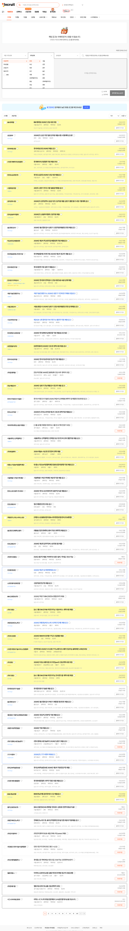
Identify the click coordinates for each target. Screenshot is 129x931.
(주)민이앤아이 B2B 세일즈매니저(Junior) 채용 (50, 833)
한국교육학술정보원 (13, 768)
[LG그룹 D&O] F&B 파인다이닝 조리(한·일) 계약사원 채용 (53, 675)
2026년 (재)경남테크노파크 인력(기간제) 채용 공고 (51, 623)
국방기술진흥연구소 (13, 293)
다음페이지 (80, 913)
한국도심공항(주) (12, 175)
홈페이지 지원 (120, 128)
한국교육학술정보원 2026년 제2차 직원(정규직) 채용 (52, 767)
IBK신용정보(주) (12, 596)
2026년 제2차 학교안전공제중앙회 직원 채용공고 (50, 241)
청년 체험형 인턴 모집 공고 (43, 504)
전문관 (72, 17)
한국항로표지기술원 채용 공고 (44, 688)
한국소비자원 (11, 412)
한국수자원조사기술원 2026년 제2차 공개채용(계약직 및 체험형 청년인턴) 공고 (60, 399)
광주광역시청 (11, 201)
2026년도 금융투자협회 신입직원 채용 (47, 214)
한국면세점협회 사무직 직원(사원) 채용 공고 (48, 781)
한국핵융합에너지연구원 (15, 254)
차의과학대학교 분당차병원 (16, 425)
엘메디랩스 (10, 873)
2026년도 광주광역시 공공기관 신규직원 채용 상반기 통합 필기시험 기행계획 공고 (61, 201)
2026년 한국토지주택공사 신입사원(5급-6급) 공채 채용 (52, 280)
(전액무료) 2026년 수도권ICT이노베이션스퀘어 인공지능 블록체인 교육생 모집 (60, 649)
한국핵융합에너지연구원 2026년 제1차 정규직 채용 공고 (53, 254)
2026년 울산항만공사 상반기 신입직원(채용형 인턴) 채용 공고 (54, 227)
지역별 (9, 17)
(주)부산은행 (11, 636)
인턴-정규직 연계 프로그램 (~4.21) (45, 846)
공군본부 (10, 135)
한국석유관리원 (12, 359)
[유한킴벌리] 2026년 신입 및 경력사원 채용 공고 (50, 346)
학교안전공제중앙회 (13, 241)
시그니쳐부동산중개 (13, 899)
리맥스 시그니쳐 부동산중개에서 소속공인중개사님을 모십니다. (55, 899)
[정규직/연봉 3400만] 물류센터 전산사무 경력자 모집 (51, 372)
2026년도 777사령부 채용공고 (44, 754)
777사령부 (11, 754)
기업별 (25, 17)
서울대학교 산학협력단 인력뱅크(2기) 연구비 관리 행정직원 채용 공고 (57, 438)
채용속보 (54, 17)
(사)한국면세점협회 (13, 781)
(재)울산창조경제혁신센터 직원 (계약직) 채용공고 (50, 530)
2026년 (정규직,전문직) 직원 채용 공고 (47, 715)
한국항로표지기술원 (13, 689)
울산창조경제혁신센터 (14, 531)
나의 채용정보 (94, 17)
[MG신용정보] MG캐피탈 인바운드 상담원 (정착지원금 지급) (54, 807)
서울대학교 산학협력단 (14, 438)
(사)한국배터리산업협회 (15, 162)
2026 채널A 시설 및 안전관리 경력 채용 (47, 451)
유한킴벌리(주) (12, 346)
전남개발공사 (11, 386)
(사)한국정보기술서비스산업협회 (17, 649)
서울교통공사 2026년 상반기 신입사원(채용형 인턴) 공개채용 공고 (56, 306)
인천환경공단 (11, 570)
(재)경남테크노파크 (13, 623)
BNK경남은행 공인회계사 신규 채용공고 (47, 794)
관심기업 (14, 116)
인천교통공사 (11, 504)
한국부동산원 (11, 149)
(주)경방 (10, 662)
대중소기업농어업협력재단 (15, 465)
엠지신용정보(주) (12, 807)
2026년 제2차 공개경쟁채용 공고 (45, 570)
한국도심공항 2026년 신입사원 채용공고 (47, 175)
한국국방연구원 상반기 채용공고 (44, 267)
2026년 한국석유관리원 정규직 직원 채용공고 (49, 359)
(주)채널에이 (11, 452)
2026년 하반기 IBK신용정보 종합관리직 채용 (49, 596)
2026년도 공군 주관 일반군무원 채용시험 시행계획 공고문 (53, 135)
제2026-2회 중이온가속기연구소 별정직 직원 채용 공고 (52, 320)
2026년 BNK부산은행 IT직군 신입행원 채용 (49, 636)
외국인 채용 (83, 17)
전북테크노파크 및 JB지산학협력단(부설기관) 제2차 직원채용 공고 (56, 820)
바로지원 (119, 378)
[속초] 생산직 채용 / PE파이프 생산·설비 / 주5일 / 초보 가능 (53, 557)
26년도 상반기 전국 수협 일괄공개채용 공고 (48, 188)
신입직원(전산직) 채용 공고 (43, 583)
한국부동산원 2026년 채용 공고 (44, 148)
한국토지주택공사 (13, 280)
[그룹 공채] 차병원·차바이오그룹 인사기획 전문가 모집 (52, 425)
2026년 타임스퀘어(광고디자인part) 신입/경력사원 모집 (53, 662)
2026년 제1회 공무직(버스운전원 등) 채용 (48, 544)
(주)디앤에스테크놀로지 (15, 741)
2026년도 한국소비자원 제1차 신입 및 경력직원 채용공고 (53, 412)
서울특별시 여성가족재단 (15, 478)
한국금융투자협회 (13, 214)
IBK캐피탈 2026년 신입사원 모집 (45, 122)
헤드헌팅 (63, 17)
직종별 (17, 17)
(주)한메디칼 (11, 886)
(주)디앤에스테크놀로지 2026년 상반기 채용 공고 (50, 741)
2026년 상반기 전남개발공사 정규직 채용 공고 (49, 385)
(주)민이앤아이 (12, 834)
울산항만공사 (11, 228)
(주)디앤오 (10, 610)
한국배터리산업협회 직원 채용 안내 (45, 162)
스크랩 (5, 116)
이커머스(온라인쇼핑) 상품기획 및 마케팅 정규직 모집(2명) (53, 873)
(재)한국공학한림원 (13, 728)
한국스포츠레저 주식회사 (15, 491)
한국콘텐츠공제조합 (13, 333)
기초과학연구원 (12, 320)
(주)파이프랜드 (12, 557)
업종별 (33, 17)
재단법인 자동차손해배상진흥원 (17, 715)
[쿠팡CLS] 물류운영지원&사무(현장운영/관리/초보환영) (53, 517)
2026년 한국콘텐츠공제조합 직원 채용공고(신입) (50, 333)
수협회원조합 (11, 188)
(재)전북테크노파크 (13, 820)
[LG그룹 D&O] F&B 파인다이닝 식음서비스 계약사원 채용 (53, 609)
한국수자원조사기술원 (14, 399)
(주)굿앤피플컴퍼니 (13, 860)
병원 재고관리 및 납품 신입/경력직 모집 (47, 886)
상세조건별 (42, 17)
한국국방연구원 (12, 267)
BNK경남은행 (11, 794)
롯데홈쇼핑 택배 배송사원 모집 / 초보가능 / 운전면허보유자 (53, 860)
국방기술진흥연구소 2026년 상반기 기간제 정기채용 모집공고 (54, 293)
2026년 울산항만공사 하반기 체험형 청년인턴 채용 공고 (52, 702)
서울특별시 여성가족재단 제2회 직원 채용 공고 (49, 478)
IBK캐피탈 (10, 122)
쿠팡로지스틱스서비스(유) (15, 517)
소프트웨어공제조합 (13, 583)
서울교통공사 (11, 307)
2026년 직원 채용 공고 (41, 728)
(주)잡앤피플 (11, 373)
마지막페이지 (84, 913)
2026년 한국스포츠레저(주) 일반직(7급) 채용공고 (50, 491)
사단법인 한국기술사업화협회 (16, 847)
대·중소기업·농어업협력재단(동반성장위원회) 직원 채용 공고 (54, 465)
